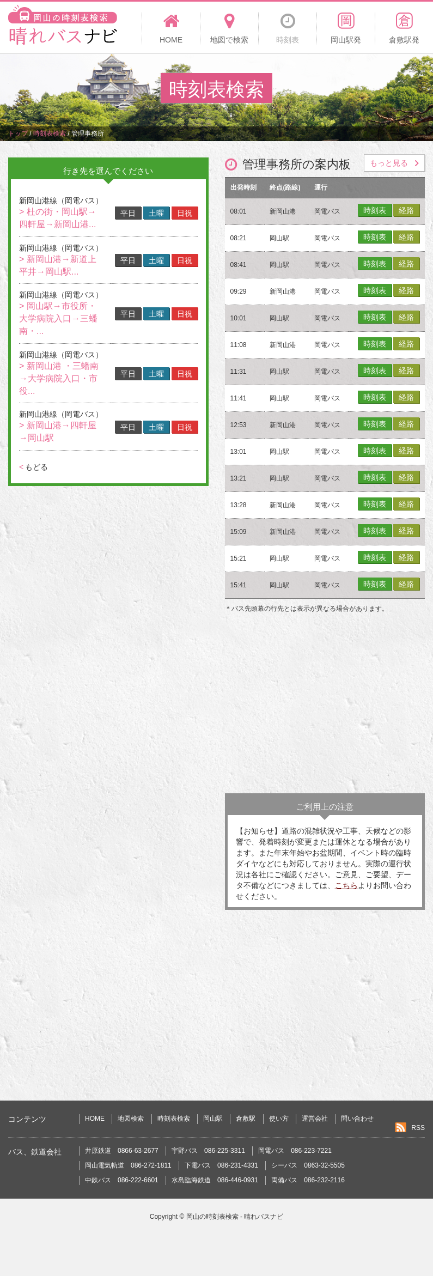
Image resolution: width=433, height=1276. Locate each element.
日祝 (184, 213)
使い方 (279, 1118)
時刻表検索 (173, 1118)
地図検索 (131, 1118)
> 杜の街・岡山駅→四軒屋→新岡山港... (57, 218)
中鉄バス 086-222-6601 (121, 1180)
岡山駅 (213, 1118)
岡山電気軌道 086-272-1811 (128, 1165)
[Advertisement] (325, 706)
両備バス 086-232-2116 (308, 1180)
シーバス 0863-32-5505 (308, 1165)
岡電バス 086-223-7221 (295, 1151)
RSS (418, 1128)
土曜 (156, 213)
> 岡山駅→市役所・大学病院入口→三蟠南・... (58, 318)
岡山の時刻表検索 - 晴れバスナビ (235, 1216)
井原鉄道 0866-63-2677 (121, 1151)
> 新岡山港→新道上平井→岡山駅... (57, 265)
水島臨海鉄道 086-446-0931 (215, 1180)
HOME (95, 1118)
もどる (33, 467)
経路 (406, 210)
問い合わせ (357, 1118)
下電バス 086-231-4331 (221, 1165)
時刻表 (374, 210)
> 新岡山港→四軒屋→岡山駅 (57, 431)
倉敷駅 (245, 1118)
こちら (346, 885)
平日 (128, 213)
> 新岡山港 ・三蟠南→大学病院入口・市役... (59, 378)
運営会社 (315, 1118)
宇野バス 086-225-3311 (208, 1151)
